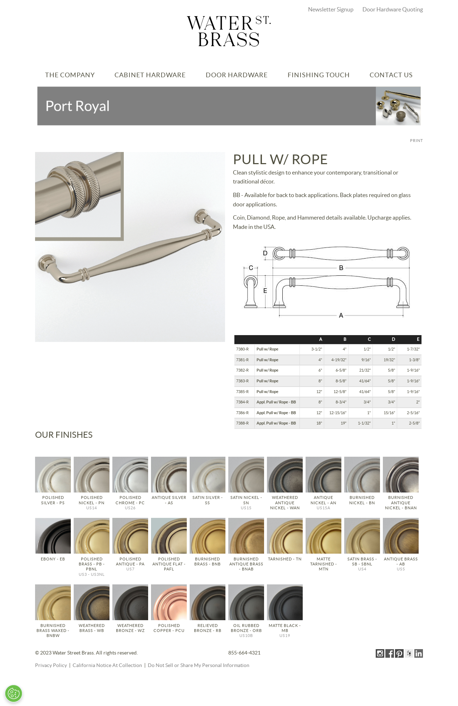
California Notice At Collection (107, 665)
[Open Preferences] (14, 693)
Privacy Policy (51, 665)
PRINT (416, 141)
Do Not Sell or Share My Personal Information (198, 665)
